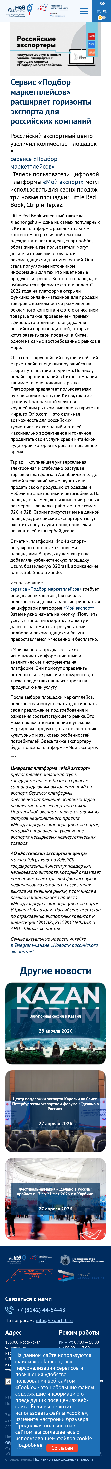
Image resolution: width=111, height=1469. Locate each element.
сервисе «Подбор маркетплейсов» (33, 162)
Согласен (62, 1447)
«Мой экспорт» (63, 182)
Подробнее (28, 1445)
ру (99, 12)
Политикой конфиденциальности (63, 1459)
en (105, 12)
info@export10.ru (54, 1320)
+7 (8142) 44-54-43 (35, 1310)
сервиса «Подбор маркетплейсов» (46, 589)
